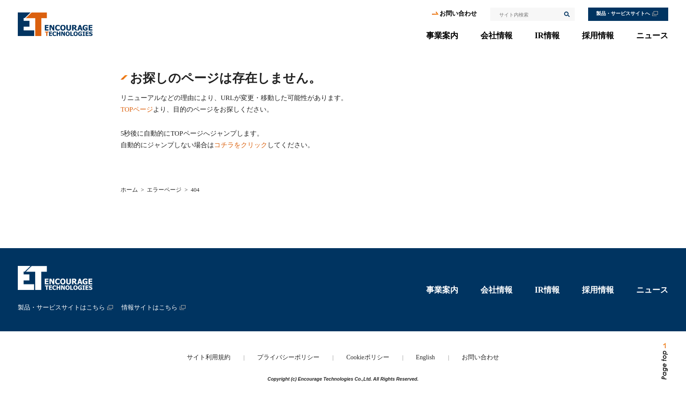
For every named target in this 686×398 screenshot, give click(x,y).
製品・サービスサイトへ (623, 13)
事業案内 (442, 35)
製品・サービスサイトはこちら (61, 307)
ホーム (129, 189)
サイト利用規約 (208, 357)
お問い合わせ (458, 13)
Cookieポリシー (367, 357)
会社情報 (496, 35)
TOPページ (137, 109)
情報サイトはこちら (149, 307)
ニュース (652, 35)
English (425, 357)
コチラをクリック (240, 145)
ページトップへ (664, 361)
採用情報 (598, 35)
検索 (566, 14)
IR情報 (547, 35)
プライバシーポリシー (288, 357)
